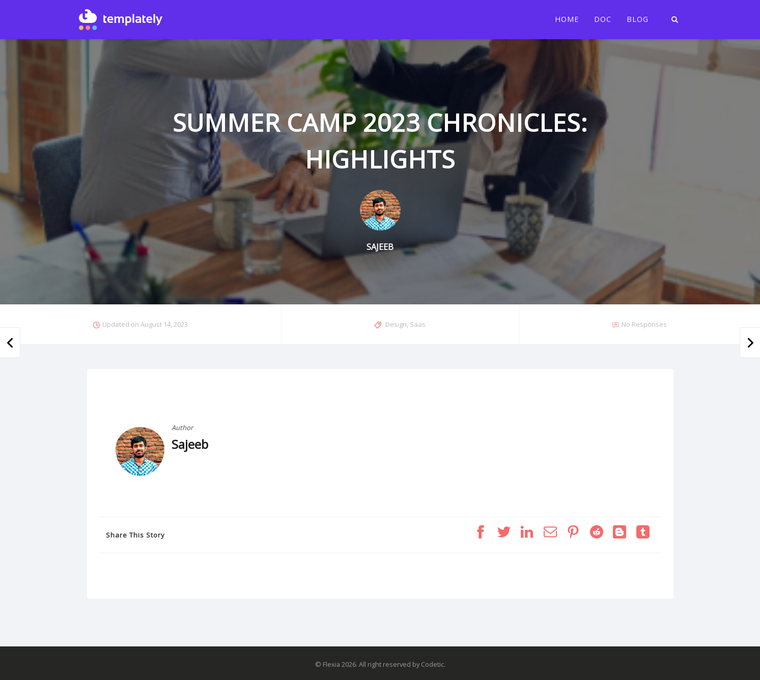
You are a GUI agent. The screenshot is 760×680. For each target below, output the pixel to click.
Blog (638, 19)
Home (567, 19)
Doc (602, 19)
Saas (418, 324)
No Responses (644, 324)
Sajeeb (190, 444)
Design (396, 324)
